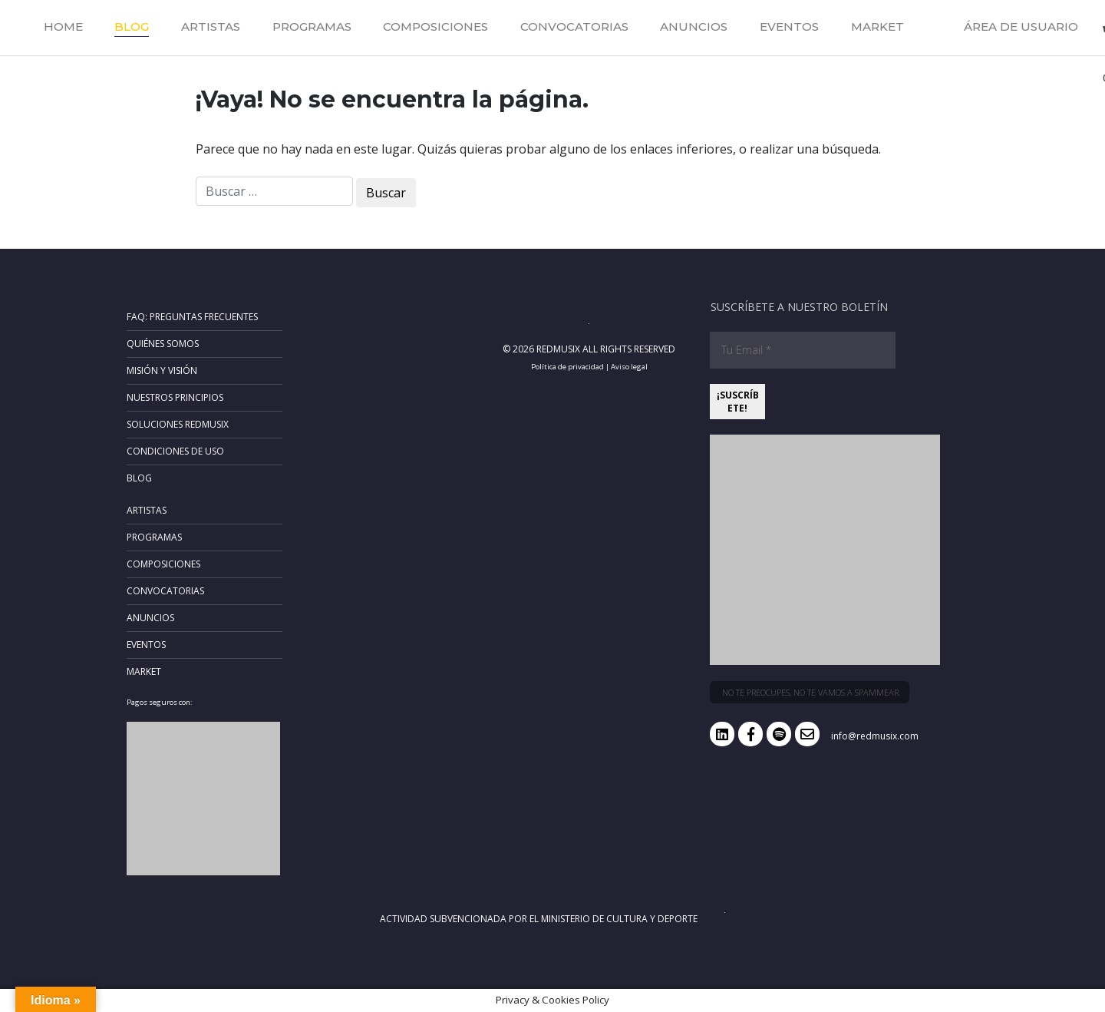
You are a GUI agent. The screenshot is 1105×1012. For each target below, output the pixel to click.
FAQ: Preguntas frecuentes (192, 316)
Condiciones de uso (175, 451)
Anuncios (693, 26)
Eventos (789, 26)
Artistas (210, 26)
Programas (311, 26)
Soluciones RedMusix (178, 424)
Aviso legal (629, 367)
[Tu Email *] (803, 350)
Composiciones (435, 26)
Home (63, 26)
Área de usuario (1021, 26)
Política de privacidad (567, 367)
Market (877, 26)
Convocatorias (574, 26)
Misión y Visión (162, 370)
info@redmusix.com (875, 735)
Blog (131, 26)
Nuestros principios (175, 397)
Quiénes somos (163, 343)
